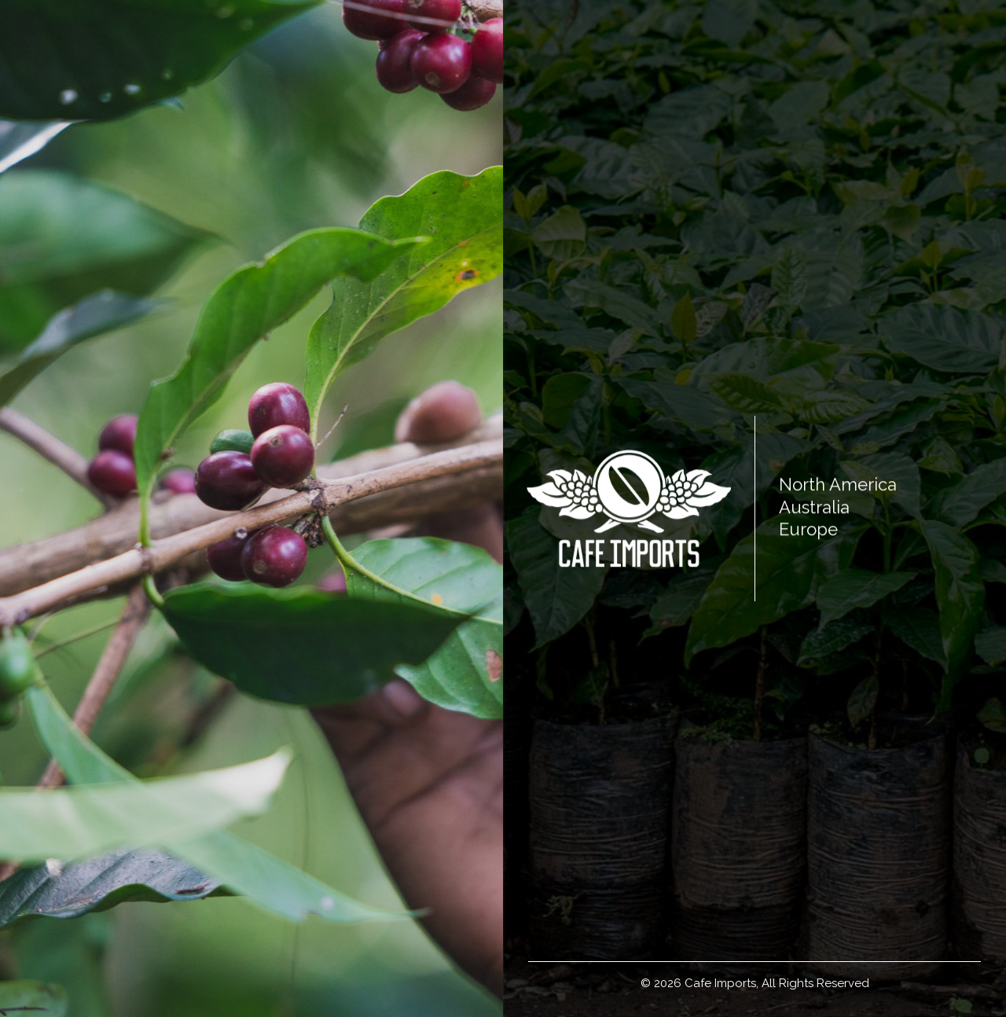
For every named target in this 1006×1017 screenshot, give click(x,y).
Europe (808, 529)
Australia (814, 507)
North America (838, 484)
